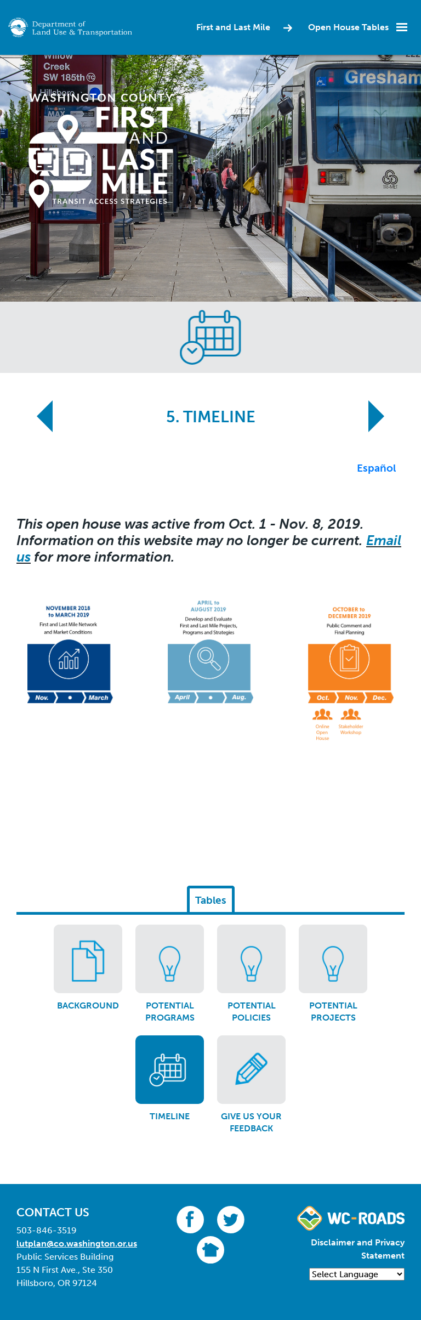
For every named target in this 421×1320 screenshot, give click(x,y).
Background (88, 1005)
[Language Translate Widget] (357, 1274)
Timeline (170, 1116)
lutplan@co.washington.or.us (76, 1243)
